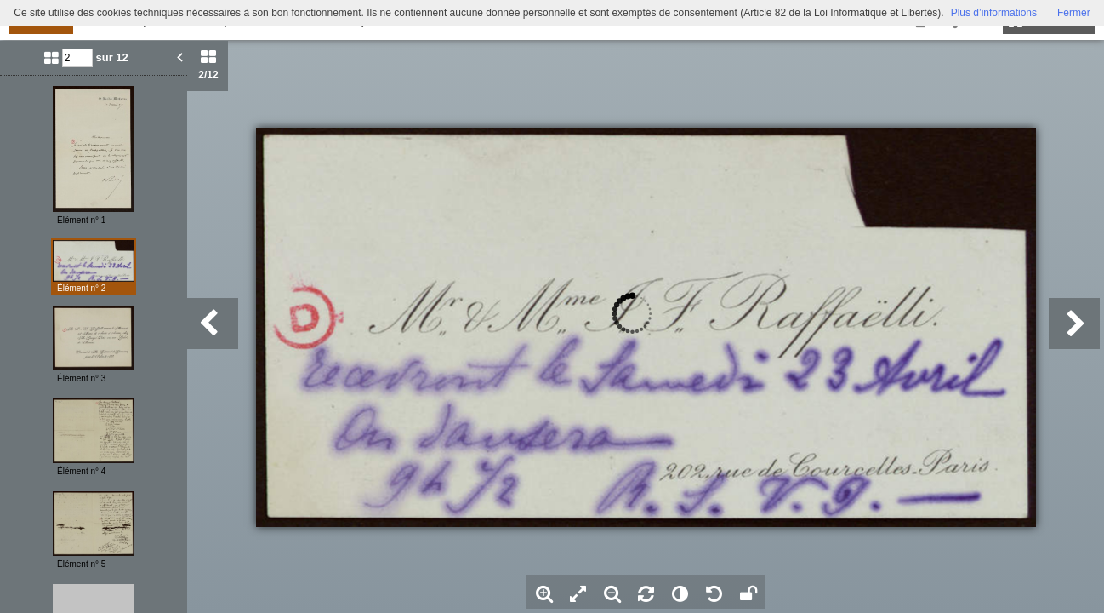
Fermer (1073, 13)
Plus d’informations (994, 13)
